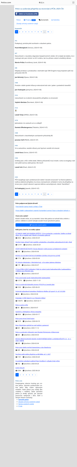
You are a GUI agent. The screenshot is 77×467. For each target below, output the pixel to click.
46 (48, 32)
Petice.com (6, 2)
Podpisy (30, 20)
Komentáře (43, 20)
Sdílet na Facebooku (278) (26, 13)
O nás (20, 456)
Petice (18, 20)
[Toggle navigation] (73, 2)
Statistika (55, 20)
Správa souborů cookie (26, 454)
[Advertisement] (45, 49)
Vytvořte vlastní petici (38, 275)
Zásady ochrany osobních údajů (27, 24)
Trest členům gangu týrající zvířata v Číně (28, 257)
